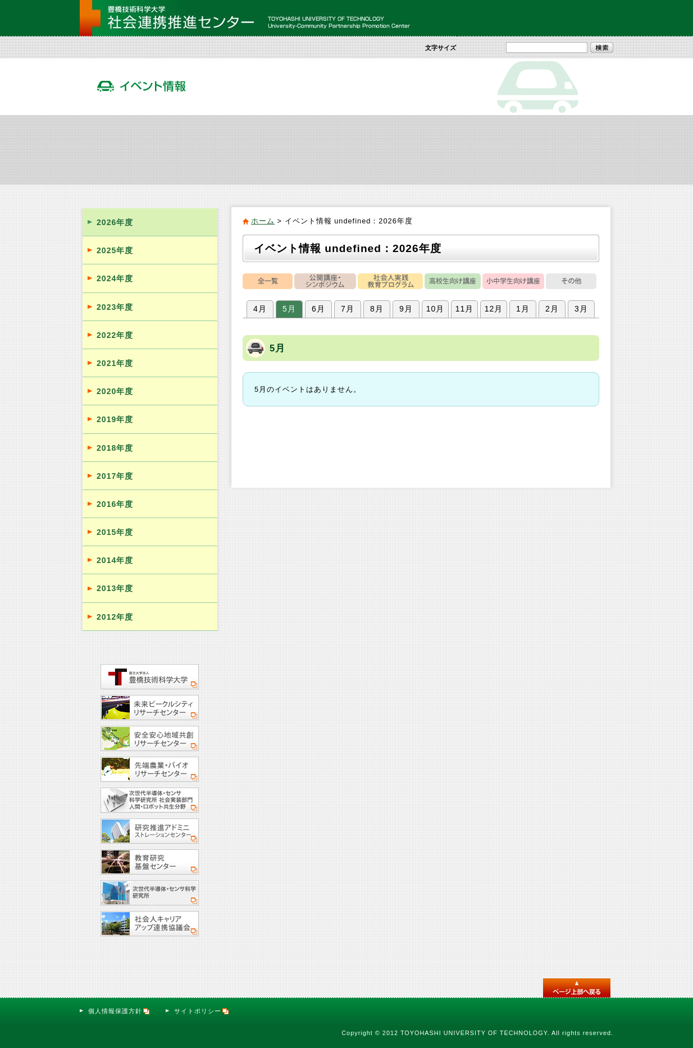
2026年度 (115, 222)
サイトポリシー (202, 1011)
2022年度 (115, 335)
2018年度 (115, 447)
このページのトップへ (576, 987)
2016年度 (115, 504)
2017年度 (115, 476)
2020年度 (115, 391)
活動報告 (480, 149)
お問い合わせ (583, 18)
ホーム (263, 221)
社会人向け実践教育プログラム (302, 149)
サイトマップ (524, 18)
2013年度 (115, 588)
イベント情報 (391, 149)
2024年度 (115, 278)
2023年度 (115, 307)
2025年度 (115, 250)
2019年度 (115, 419)
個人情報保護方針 (119, 1011)
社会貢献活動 (214, 149)
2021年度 (115, 363)
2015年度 (115, 532)
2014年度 (115, 560)
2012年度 (115, 616)
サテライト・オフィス (569, 149)
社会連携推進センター (124, 149)
